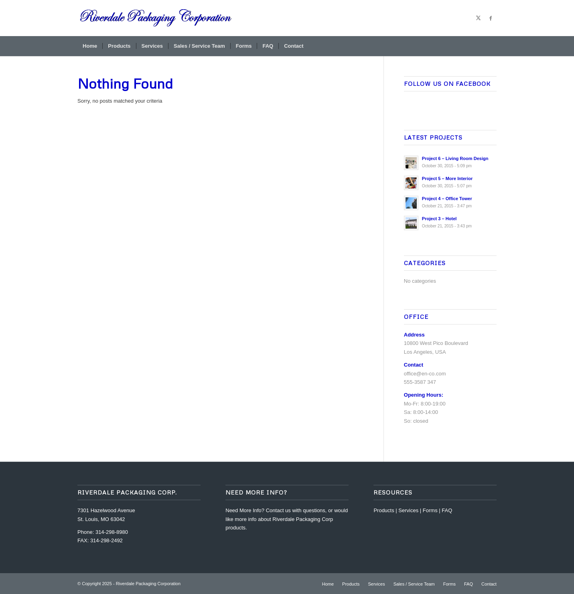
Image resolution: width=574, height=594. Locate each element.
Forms (430, 510)
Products (383, 510)
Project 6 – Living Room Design (455, 158)
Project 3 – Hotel (439, 218)
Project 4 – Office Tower (447, 198)
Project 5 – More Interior (447, 178)
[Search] (491, 46)
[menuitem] (89, 46)
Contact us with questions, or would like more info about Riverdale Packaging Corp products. (286, 519)
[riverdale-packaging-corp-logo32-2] (156, 18)
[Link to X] (479, 18)
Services (408, 510)
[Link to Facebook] (491, 18)
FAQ (447, 510)
